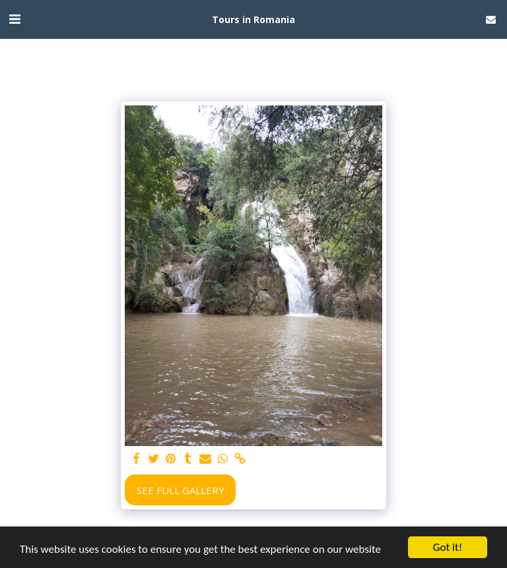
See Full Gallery (180, 490)
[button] (14, 18)
